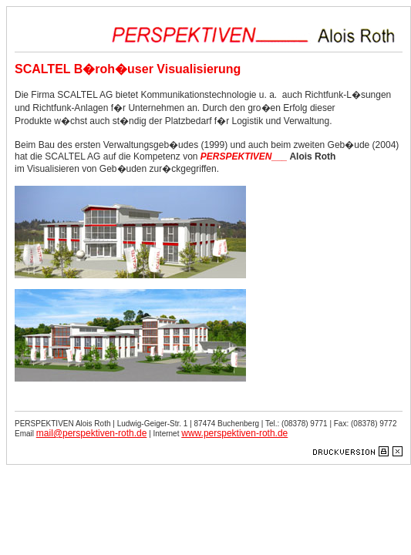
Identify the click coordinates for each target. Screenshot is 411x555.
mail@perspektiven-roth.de (91, 433)
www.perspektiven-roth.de (234, 433)
